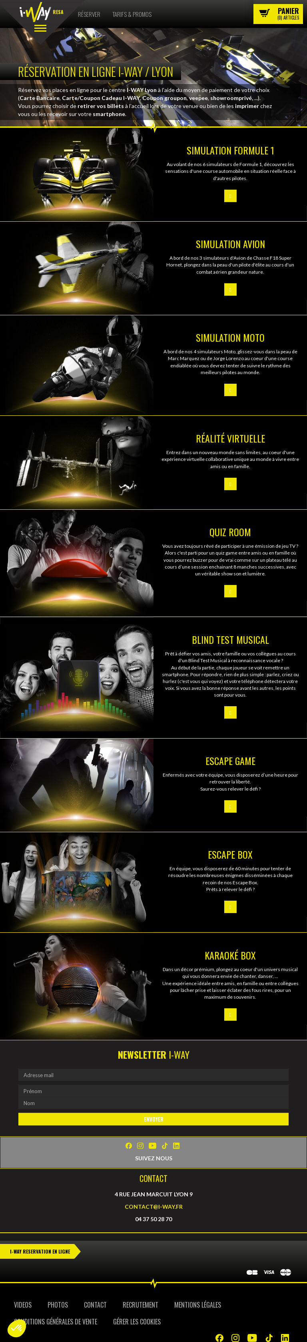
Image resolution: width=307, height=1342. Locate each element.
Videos (23, 1305)
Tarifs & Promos (132, 14)
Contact (95, 1305)
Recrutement (140, 1305)
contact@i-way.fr (154, 1206)
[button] (16, 1328)
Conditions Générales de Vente (55, 1321)
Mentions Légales (197, 1305)
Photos (58, 1305)
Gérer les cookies (137, 1321)
